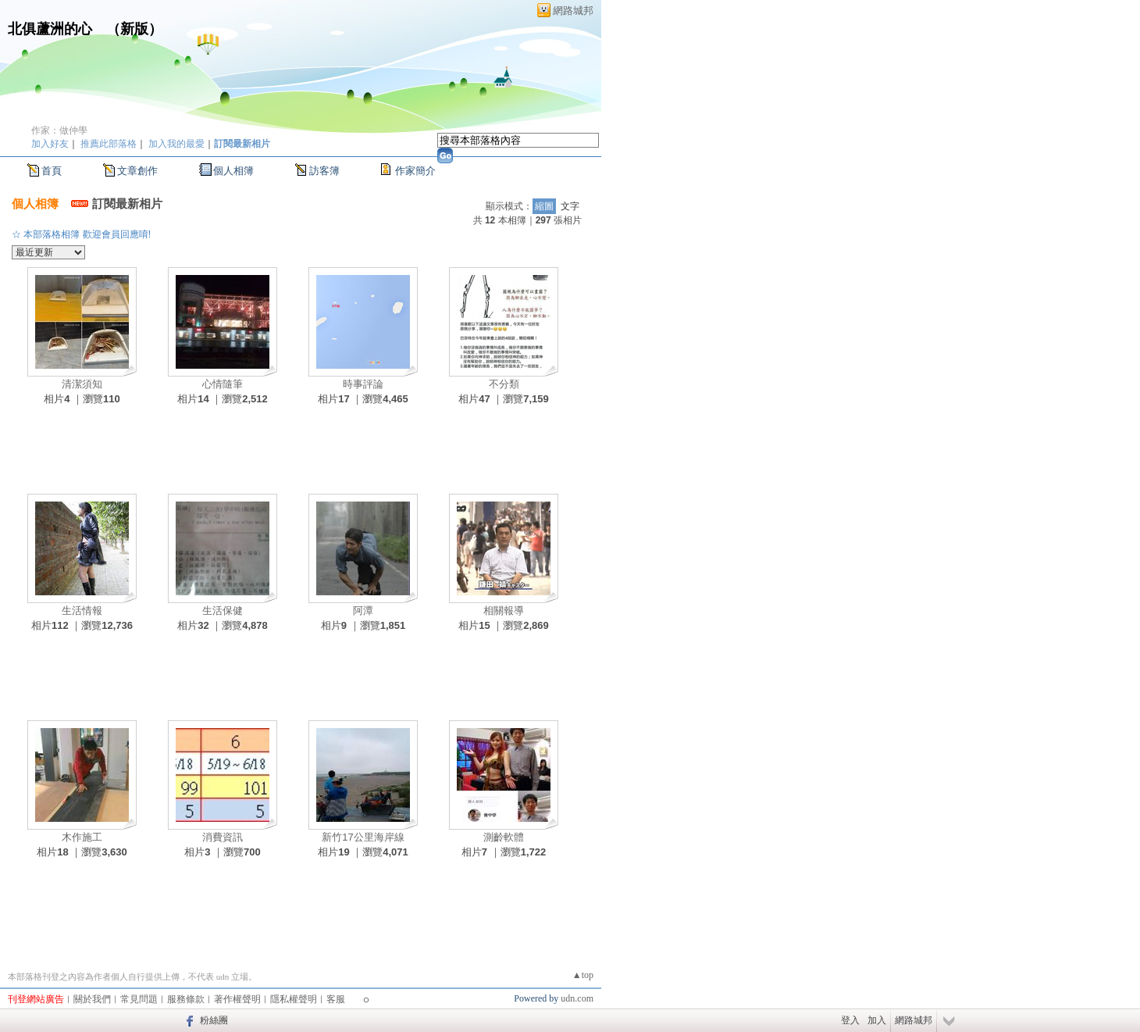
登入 (850, 1020)
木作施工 (82, 837)
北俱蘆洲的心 (50, 29)
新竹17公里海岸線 (363, 837)
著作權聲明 (237, 999)
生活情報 (82, 610)
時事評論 (363, 384)
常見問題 (139, 999)
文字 (570, 206)
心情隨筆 (222, 384)
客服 (335, 999)
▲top (582, 975)
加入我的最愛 (176, 143)
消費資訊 (222, 837)
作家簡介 (415, 171)
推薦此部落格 (108, 143)
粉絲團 (214, 1020)
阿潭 (363, 610)
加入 (876, 1020)
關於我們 (92, 999)
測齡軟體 (503, 837)
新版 (134, 29)
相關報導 (503, 610)
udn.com (577, 998)
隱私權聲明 (293, 999)
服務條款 (186, 999)
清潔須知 (82, 384)
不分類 (504, 384)
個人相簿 (233, 171)
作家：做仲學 (59, 130)
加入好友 (50, 143)
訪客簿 (324, 171)
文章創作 (137, 171)
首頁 (51, 171)
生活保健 (222, 610)
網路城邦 (573, 10)
